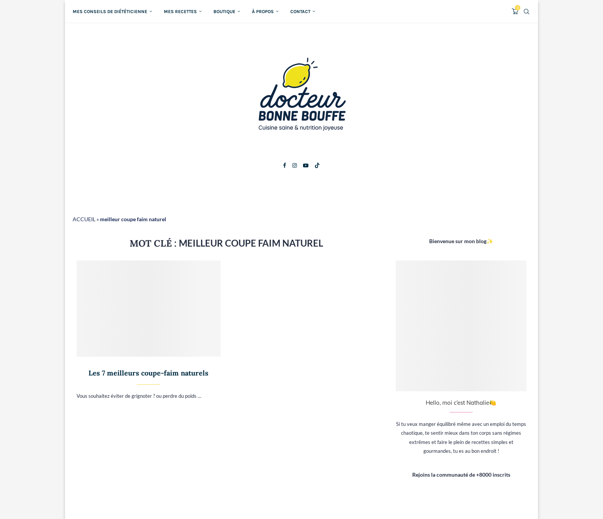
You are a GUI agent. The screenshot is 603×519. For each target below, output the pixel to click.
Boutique (224, 11)
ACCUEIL (84, 219)
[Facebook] (284, 165)
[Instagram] (294, 165)
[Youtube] (305, 165)
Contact (300, 11)
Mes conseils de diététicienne (110, 11)
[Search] (526, 11)
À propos (263, 11)
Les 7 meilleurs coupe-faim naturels (148, 373)
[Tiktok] (317, 165)
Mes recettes (180, 11)
